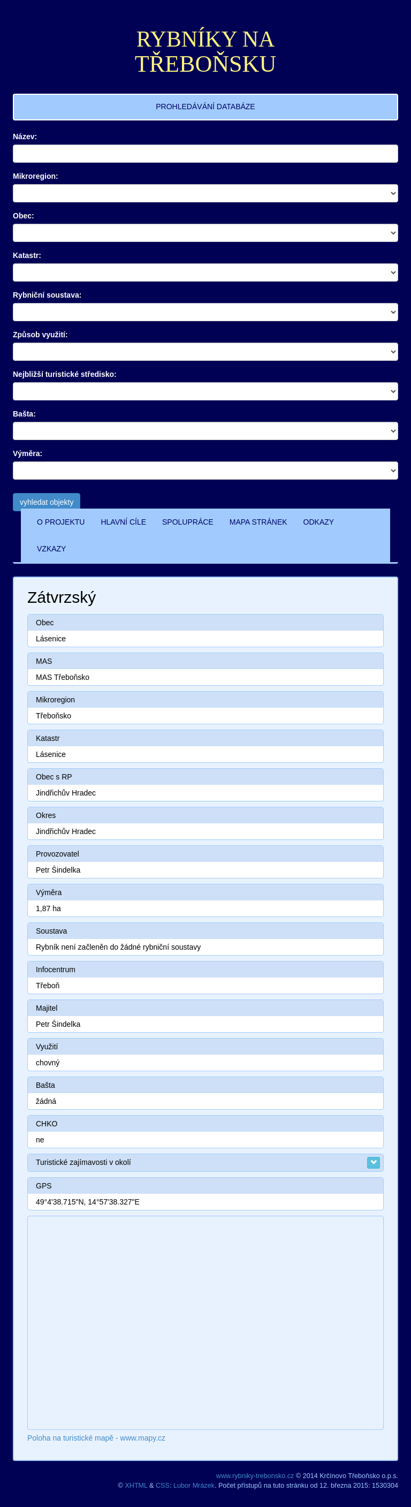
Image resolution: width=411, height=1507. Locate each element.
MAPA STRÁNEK (258, 522)
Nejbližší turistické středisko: (65, 374)
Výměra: (27, 453)
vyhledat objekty (46, 502)
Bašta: (24, 414)
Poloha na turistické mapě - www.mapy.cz (96, 1438)
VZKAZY (51, 548)
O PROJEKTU (61, 522)
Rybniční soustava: (47, 295)
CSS (163, 1485)
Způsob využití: (40, 334)
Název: (25, 136)
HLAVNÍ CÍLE (123, 522)
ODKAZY (318, 522)
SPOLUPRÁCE (188, 522)
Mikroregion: (35, 176)
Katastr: (27, 255)
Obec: (23, 215)
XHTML (136, 1485)
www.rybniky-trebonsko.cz (255, 1476)
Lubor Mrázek (194, 1485)
